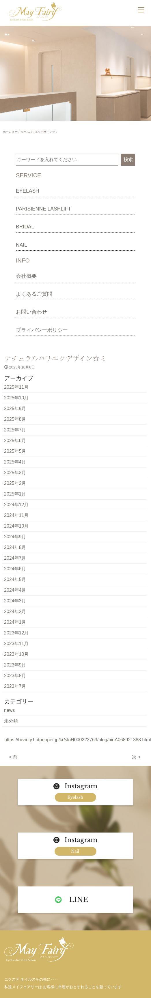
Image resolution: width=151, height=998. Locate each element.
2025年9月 (15, 408)
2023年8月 (15, 675)
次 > (136, 757)
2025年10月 (16, 397)
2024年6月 (15, 568)
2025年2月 (15, 483)
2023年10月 (16, 654)
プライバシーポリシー (42, 330)
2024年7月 (15, 558)
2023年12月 (16, 632)
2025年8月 (15, 419)
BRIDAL (25, 227)
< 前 (13, 757)
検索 (128, 159)
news (9, 710)
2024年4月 (15, 590)
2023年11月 (16, 643)
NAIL (21, 245)
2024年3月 (15, 600)
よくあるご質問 (34, 294)
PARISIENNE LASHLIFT (43, 209)
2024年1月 (15, 622)
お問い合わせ (31, 312)
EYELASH (27, 191)
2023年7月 (15, 686)
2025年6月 (15, 440)
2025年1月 (15, 493)
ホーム (7, 131)
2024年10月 (16, 526)
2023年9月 (15, 664)
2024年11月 (16, 515)
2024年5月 (15, 579)
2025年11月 (16, 387)
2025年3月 (15, 472)
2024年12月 (16, 504)
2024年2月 (15, 611)
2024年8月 (15, 547)
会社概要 (26, 276)
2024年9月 (15, 536)
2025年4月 (15, 461)
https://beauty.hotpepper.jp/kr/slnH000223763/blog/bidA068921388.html (77, 739)
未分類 (11, 720)
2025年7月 (15, 429)
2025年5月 (15, 451)
